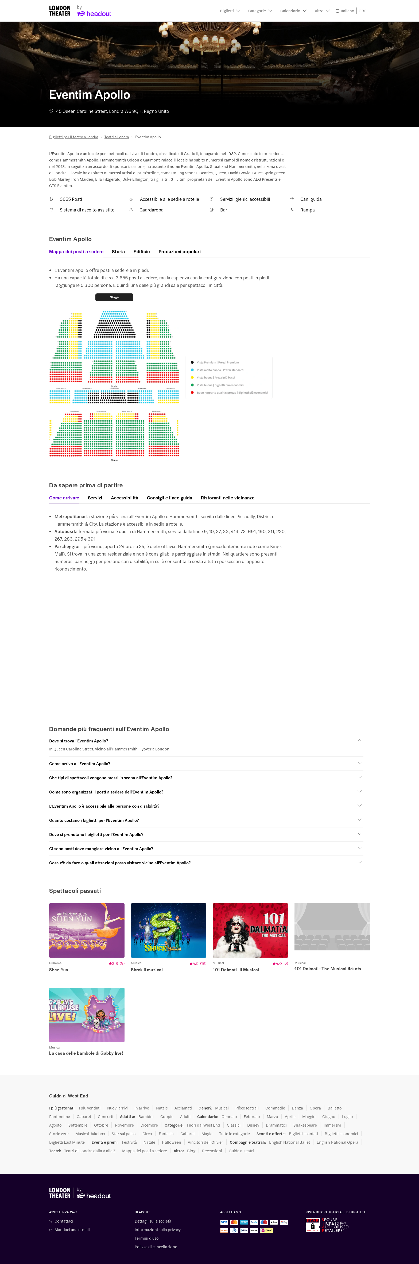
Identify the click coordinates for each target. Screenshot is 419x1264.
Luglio (347, 1100)
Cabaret (84, 1100)
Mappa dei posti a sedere (144, 1134)
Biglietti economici (341, 1117)
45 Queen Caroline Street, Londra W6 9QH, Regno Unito (109, 111)
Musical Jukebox (90, 1117)
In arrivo (141, 1092)
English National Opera (337, 1126)
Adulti (185, 1100)
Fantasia (166, 1117)
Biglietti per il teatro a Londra (73, 136)
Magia (206, 1117)
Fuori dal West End (203, 1109)
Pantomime (59, 1100)
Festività (129, 1126)
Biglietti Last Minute (67, 1126)
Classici (233, 1109)
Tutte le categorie (234, 1117)
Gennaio (229, 1100)
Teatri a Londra (116, 136)
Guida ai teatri (241, 1134)
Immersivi (332, 1109)
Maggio (309, 1100)
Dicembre (149, 1109)
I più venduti (89, 1092)
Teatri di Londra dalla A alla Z (89, 1134)
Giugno (328, 1100)
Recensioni (212, 1134)
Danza (297, 1092)
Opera (315, 1092)
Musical (222, 1092)
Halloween (171, 1126)
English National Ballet (289, 1126)
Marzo (272, 1100)
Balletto (335, 1092)
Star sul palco (124, 1117)
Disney (253, 1109)
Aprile (290, 1100)
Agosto (55, 1109)
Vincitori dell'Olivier (205, 1126)
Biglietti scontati (303, 1117)
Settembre (77, 1109)
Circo (147, 1117)
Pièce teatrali (247, 1092)
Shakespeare (305, 1109)
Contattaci (64, 1205)
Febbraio (252, 1100)
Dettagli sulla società (153, 1205)
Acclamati (183, 1092)
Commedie (275, 1092)
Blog (191, 1134)
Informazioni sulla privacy (158, 1213)
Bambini (146, 1100)
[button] (230, 10)
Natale (162, 1092)
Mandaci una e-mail (72, 1213)
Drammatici (276, 1109)
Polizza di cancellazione (156, 1230)
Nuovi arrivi (117, 1092)
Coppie (166, 1100)
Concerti (105, 1100)
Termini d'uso (147, 1222)
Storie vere (59, 1117)
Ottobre (101, 1109)
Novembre (124, 1109)
